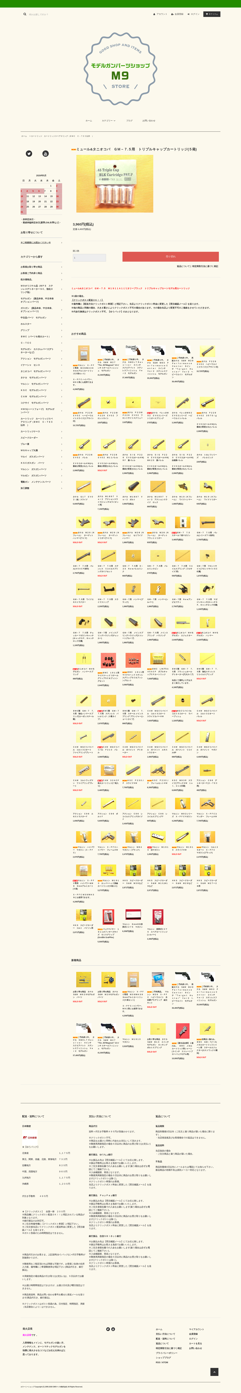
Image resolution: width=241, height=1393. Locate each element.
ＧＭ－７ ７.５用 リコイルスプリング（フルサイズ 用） (182, 569)
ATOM (165, 1362)
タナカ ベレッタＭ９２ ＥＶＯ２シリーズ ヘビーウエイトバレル (183, 415)
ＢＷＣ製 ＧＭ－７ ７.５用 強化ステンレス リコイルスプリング (207, 672)
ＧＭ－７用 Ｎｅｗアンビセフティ (182, 600)
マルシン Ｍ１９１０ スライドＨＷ (182, 848)
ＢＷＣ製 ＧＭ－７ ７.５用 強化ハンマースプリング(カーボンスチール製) (83, 715)
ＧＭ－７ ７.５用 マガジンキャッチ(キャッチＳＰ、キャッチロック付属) (207, 602)
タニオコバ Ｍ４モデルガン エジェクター (182, 634)
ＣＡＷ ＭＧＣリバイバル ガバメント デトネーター (132, 750)
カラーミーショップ (27, 1387)
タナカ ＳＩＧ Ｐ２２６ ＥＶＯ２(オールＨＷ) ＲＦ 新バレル (133, 457)
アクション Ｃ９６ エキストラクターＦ (83, 815)
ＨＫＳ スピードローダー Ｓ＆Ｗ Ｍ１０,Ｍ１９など (157, 883)
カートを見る (195, 1343)
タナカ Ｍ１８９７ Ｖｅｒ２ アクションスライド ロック (157, 499)
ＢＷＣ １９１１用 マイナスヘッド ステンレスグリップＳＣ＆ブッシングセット (133, 676)
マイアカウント (196, 1329)
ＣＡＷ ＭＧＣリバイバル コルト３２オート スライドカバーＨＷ (157, 713)
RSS (158, 1362)
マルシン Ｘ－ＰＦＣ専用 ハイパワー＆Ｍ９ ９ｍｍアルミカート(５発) (83, 884)
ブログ (129, 120)
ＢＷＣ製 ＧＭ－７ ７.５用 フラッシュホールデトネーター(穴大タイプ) (182, 672)
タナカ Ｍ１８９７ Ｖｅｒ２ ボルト (132, 498)
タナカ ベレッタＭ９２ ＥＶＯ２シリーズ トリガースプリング (158, 415)
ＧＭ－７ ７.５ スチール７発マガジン (182, 534)
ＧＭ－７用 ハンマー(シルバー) (157, 600)
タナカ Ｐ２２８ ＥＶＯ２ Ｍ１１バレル (108, 456)
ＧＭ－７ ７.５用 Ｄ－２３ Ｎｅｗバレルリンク (132, 569)
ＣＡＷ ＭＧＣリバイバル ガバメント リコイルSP (182, 750)
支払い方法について (165, 1334)
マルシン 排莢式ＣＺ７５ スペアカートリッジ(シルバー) (157, 932)
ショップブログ (163, 1357)
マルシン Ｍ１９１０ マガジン (132, 1040)
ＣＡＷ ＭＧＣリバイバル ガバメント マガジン (207, 750)
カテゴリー (109, 120)
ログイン (195, 14)
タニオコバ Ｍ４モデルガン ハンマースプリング (83, 672)
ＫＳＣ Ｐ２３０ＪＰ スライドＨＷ (133, 781)
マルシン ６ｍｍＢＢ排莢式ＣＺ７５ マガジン (132, 925)
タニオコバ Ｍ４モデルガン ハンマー (207, 634)
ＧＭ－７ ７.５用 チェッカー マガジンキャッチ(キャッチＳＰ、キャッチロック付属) (83, 637)
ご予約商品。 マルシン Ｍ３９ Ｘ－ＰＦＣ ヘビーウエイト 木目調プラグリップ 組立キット (158, 997)
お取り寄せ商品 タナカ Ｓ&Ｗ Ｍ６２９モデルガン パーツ (84, 994)
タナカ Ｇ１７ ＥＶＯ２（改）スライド (83, 498)
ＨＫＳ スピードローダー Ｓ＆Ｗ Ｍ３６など (132, 881)
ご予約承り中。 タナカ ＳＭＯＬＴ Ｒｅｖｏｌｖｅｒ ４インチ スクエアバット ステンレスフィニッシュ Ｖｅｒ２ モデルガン (133, 366)
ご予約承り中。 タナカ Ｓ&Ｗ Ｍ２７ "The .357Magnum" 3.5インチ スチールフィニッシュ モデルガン (108, 365)
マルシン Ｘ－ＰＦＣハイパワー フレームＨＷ (108, 848)
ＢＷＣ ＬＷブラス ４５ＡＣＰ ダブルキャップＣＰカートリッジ (158, 672)
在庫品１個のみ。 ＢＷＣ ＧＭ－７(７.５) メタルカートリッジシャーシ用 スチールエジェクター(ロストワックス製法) (207, 1046)
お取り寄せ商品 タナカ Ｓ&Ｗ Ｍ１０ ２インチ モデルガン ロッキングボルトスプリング (158, 1043)
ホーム (89, 120)
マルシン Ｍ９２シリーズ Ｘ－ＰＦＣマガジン (182, 815)
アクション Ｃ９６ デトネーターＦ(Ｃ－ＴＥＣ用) (207, 783)
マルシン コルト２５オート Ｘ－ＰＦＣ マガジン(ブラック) (207, 850)
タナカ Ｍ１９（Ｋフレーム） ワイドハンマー (182, 498)
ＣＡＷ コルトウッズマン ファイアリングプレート (83, 783)
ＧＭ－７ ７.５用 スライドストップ (108, 600)
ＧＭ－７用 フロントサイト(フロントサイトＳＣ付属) (207, 569)
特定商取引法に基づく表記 (205, 266)
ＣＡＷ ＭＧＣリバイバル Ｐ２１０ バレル (108, 750)
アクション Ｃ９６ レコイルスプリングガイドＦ (132, 816)
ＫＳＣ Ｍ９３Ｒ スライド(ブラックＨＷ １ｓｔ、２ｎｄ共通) (182, 783)
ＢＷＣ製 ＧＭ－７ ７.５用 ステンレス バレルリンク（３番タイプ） (108, 715)
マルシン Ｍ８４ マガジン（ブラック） (133, 848)
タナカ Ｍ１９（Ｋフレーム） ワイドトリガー (207, 498)
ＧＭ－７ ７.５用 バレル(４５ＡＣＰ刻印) (83, 567)
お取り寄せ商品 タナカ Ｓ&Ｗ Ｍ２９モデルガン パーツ (108, 994)
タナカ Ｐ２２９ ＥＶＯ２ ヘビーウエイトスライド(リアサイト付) (207, 364)
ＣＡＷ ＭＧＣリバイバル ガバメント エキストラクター (157, 750)
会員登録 (179, 14)
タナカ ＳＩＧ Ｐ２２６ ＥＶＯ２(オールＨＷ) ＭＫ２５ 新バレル (158, 457)
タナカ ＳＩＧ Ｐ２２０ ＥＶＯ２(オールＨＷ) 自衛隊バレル (183, 457)
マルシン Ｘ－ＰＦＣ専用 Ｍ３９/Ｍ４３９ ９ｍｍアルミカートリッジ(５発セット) (84, 369)
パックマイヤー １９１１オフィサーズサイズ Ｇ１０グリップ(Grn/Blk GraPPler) (108, 933)
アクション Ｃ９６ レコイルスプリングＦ (157, 815)
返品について (183, 266)
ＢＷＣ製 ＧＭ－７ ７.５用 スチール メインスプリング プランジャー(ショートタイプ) (133, 715)
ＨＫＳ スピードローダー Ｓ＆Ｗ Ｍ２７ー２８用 (207, 883)
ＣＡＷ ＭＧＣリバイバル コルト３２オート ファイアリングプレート (83, 750)
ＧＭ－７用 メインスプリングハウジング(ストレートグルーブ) (132, 635)
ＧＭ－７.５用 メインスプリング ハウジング (157, 634)
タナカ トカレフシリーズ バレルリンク (207, 456)
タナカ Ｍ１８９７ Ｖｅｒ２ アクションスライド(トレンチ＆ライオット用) (108, 500)
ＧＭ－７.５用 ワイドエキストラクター (83, 600)
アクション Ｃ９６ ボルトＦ (108, 815)
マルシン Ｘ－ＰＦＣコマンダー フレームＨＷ (207, 815)
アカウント (162, 14)
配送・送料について (165, 1338)
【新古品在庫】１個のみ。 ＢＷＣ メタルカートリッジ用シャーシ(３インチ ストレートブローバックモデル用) (182, 1048)
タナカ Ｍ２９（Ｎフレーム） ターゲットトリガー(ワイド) (108, 535)
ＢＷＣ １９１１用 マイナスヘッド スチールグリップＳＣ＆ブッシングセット (108, 677)
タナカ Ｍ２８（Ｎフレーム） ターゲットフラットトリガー (158, 535)
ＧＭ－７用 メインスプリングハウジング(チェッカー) (108, 635)
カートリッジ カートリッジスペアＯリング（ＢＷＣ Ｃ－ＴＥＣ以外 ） (62, 136)
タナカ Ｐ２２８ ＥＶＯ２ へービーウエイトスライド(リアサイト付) (83, 417)
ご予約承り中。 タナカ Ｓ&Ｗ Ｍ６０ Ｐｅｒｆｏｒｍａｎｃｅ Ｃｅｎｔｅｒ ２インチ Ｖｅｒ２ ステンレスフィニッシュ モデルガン (158, 367)
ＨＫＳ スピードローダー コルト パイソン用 (83, 926)
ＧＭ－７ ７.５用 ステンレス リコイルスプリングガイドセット (108, 569)
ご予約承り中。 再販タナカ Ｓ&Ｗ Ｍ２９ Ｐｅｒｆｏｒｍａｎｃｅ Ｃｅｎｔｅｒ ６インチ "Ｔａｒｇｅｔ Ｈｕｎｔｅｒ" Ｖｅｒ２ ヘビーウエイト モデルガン (183, 367)
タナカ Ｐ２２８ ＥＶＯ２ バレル (83, 456)
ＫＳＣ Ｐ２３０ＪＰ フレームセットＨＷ (158, 781)
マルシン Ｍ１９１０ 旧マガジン (158, 848)
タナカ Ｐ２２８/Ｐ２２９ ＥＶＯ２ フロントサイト (108, 415)
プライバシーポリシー (166, 1353)
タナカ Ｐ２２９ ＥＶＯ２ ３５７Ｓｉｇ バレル (207, 415)
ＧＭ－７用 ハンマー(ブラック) (132, 600)
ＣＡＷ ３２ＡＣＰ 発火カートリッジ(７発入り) (108, 783)
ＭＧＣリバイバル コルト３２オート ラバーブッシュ (182, 713)
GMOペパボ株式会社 (60, 1387)
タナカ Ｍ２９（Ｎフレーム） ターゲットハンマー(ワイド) (83, 535)
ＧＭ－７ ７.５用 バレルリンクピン (157, 567)
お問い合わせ (148, 120)
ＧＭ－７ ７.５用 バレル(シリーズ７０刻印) (207, 534)
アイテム (211, 14)
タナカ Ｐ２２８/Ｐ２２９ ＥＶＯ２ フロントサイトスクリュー (132, 415)
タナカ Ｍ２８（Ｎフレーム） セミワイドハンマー (133, 535)
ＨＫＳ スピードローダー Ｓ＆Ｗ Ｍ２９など (182, 881)
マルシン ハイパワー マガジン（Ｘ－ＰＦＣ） (83, 850)
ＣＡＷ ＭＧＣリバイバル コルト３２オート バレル (207, 713)
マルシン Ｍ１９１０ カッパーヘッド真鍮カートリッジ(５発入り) (108, 883)
